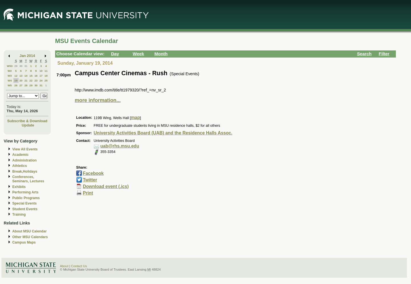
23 (36, 80)
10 (41, 70)
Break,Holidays (24, 171)
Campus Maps (24, 242)
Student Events (24, 209)
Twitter (90, 179)
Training (19, 214)
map (135, 117)
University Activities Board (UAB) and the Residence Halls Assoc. (163, 132)
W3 (10, 75)
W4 (10, 80)
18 (46, 75)
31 (25, 66)
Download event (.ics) (106, 186)
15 (31, 75)
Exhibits (19, 187)
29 (15, 66)
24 (41, 80)
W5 (10, 85)
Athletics (19, 166)
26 (15, 85)
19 (15, 80)
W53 (10, 66)
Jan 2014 (27, 56)
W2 (10, 70)
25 (46, 80)
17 (41, 75)
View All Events (25, 149)
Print (88, 193)
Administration (24, 160)
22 (31, 80)
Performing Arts (25, 192)
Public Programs (26, 198)
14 (25, 75)
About (64, 266)
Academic (20, 155)
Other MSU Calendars (30, 237)
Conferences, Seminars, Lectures (28, 179)
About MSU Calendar (29, 231)
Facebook (93, 173)
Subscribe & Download (27, 121)
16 (36, 75)
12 (15, 75)
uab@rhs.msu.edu (119, 146)
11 (46, 70)
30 (21, 66)
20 (21, 80)
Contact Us (79, 266)
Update (28, 125)
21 (25, 80)
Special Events (24, 203)
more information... (98, 100)
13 (21, 75)
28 (25, 85)
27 (21, 85)
